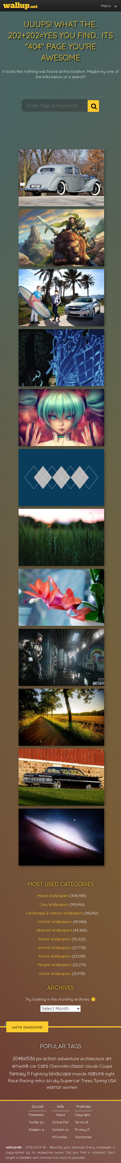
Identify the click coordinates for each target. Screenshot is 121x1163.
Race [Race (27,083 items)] (13, 1080)
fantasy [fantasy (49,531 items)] (17, 1074)
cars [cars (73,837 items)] (43, 1066)
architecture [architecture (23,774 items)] (92, 1058)
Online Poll (60, 1122)
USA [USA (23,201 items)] (112, 1080)
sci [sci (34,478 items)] (49, 1080)
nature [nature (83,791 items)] (96, 1073)
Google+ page (37, 1129)
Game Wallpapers (55, 973)
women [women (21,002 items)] (70, 1087)
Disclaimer (83, 1137)
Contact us (60, 1129)
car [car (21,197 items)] (33, 1066)
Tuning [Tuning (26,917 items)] (100, 1080)
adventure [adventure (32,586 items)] (68, 1058)
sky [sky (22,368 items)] (56, 1080)
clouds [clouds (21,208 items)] (91, 1066)
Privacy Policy (83, 1129)
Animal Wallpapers (54, 947)
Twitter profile (37, 1122)
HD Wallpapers (60, 1137)
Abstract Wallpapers (54, 930)
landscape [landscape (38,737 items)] (60, 1074)
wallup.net (13, 1147)
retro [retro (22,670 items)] (40, 1080)
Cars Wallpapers (53, 904)
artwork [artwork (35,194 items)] (20, 1066)
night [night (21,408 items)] (109, 1074)
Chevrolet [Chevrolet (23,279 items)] (59, 1066)
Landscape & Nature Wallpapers (54, 913)
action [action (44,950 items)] (49, 1058)
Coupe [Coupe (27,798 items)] (105, 1066)
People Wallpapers (54, 964)
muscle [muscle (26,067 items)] (79, 1074)
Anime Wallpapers (54, 939)
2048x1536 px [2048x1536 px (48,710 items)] (27, 1058)
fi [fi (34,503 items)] (28, 1074)
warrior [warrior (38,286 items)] (54, 1087)
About (60, 1114)
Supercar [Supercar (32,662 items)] (70, 1080)
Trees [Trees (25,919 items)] (86, 1080)
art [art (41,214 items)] (108, 1058)
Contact (25, 1157)
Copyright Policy (83, 1114)
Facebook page (37, 1114)
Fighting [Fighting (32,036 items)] (39, 1074)
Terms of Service (83, 1122)
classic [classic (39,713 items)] (77, 1066)
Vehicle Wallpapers (54, 921)
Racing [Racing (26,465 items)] (26, 1080)
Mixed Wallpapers (53, 895)
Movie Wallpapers (54, 956)
